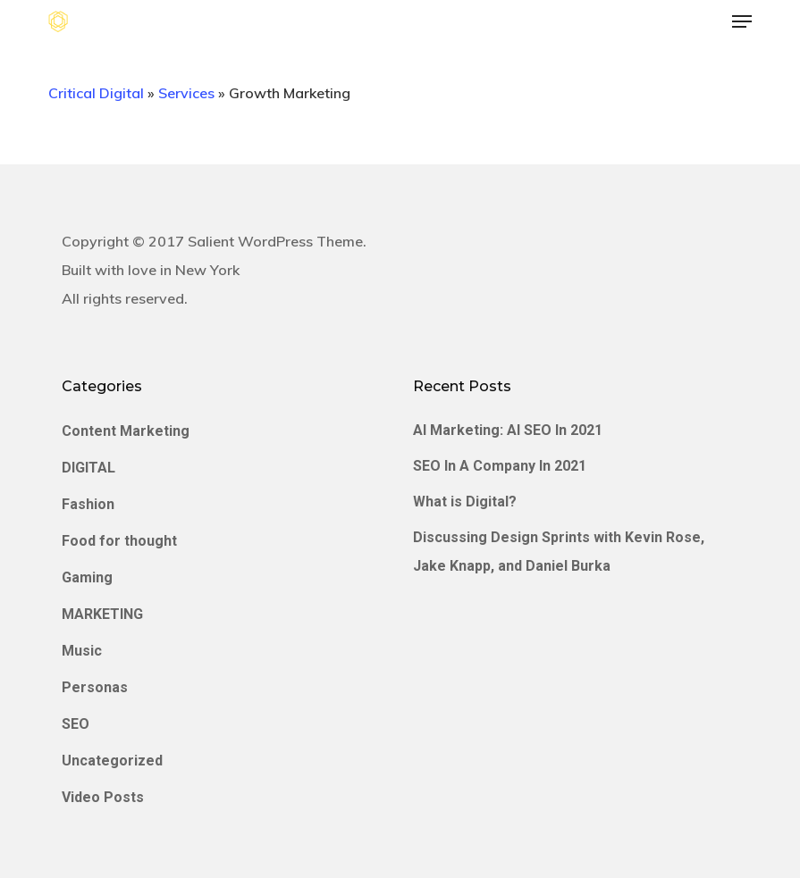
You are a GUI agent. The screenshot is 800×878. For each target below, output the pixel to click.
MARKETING (102, 614)
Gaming (87, 577)
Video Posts (103, 797)
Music (82, 650)
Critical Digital (96, 93)
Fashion (88, 504)
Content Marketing (125, 430)
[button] (742, 21)
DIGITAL (88, 467)
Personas (95, 687)
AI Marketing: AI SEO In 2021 (507, 430)
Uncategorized (112, 760)
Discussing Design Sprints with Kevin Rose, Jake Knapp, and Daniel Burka (558, 551)
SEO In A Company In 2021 (499, 465)
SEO (75, 723)
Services (186, 93)
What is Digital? (465, 501)
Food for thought (119, 540)
